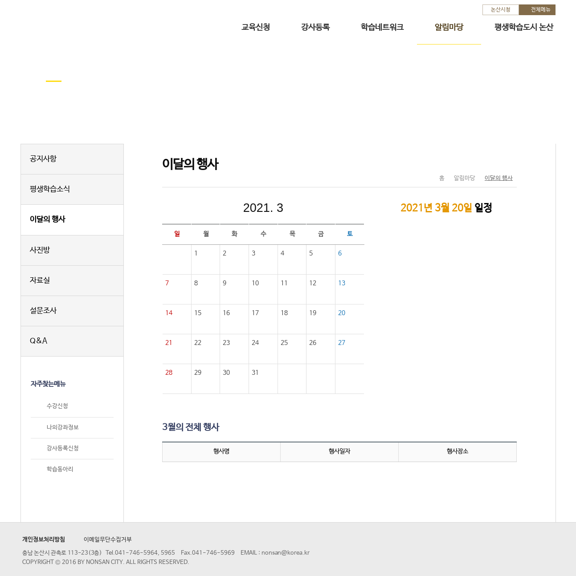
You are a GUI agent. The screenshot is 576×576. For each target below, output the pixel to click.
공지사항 (43, 159)
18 (284, 312)
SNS (487, 160)
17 (255, 312)
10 (255, 283)
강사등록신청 (63, 448)
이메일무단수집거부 (108, 539)
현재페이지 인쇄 (506, 160)
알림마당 (449, 27)
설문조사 (43, 311)
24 (255, 342)
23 (226, 342)
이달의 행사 (47, 219)
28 (168, 372)
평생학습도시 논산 (523, 27)
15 (197, 312)
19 (312, 312)
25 (284, 342)
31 (255, 372)
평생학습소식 (50, 189)
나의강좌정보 (63, 427)
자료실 (40, 280)
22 (197, 342)
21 (168, 342)
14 (168, 312)
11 (284, 283)
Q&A (38, 341)
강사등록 (315, 27)
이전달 (203, 208)
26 (312, 342)
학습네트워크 (382, 27)
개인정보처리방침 (43, 539)
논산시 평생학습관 (84, 21)
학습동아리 (60, 469)
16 (226, 312)
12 (312, 283)
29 (197, 372)
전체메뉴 (541, 10)
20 (341, 312)
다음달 (323, 208)
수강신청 (57, 406)
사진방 (40, 250)
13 (341, 283)
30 (226, 372)
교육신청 (255, 27)
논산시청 (501, 10)
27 (341, 342)
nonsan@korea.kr (285, 553)
